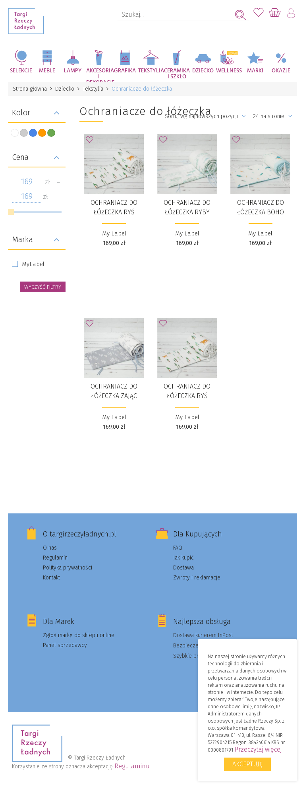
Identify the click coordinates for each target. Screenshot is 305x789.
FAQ (177, 547)
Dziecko (203, 71)
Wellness (229, 71)
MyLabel (33, 264)
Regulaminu (132, 766)
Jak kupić (183, 557)
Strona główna (30, 89)
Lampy (73, 71)
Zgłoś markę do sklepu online (78, 635)
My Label (114, 233)
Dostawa (183, 567)
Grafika (125, 71)
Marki (255, 71)
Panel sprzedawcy (65, 645)
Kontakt (51, 577)
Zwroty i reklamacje (196, 577)
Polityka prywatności (67, 567)
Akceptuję (247, 764)
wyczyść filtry (42, 287)
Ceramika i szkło (177, 74)
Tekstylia (151, 71)
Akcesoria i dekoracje (99, 75)
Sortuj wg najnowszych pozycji (205, 116)
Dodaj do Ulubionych (92, 142)
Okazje (281, 71)
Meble (47, 71)
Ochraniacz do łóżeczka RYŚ (114, 207)
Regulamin (55, 557)
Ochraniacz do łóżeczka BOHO (260, 207)
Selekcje (21, 71)
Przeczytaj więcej (258, 749)
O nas (50, 547)
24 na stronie (272, 116)
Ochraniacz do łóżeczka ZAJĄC (114, 391)
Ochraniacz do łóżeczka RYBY (187, 207)
